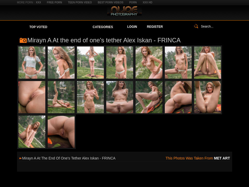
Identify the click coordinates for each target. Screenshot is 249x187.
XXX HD (147, 2)
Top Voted (38, 27)
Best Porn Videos (110, 2)
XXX (38, 2)
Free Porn (54, 2)
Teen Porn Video (80, 2)
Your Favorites (69, 27)
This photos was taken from (198, 158)
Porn (133, 2)
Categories (103, 27)
